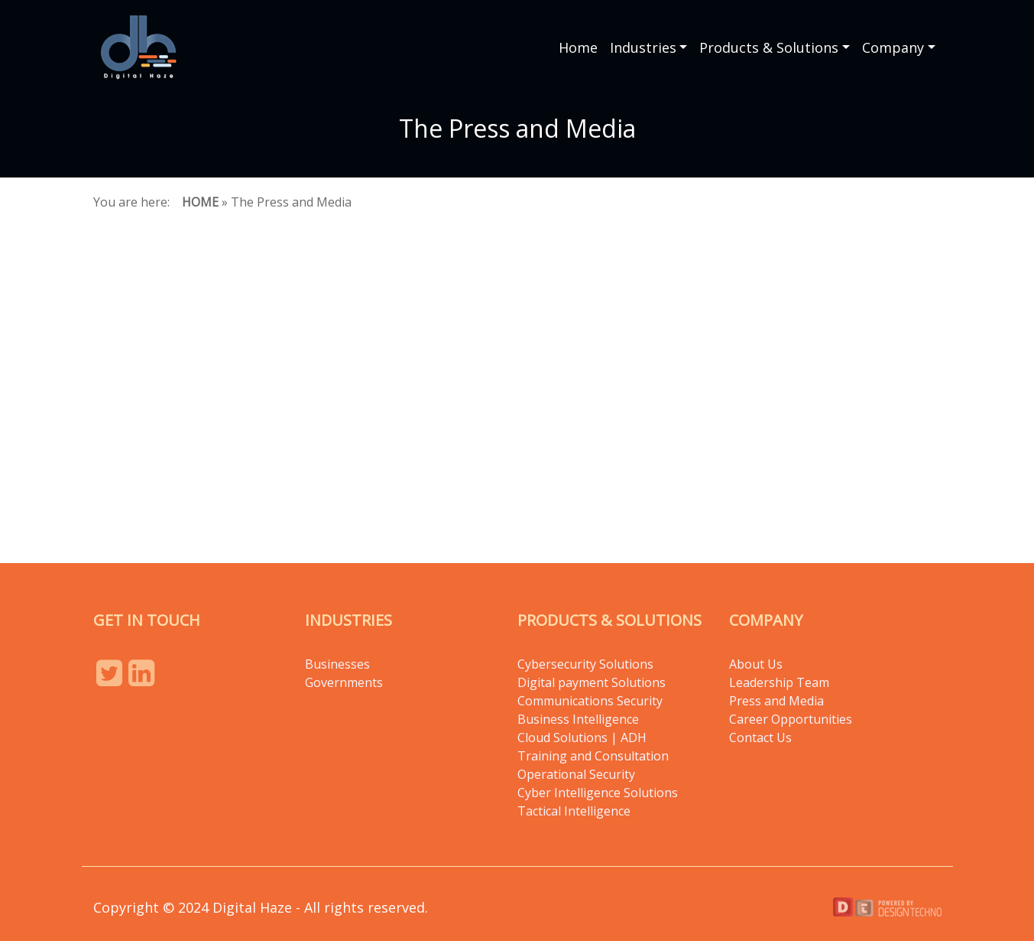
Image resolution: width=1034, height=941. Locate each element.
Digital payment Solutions (593, 682)
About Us (756, 664)
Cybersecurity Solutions (585, 664)
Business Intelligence (578, 719)
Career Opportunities (790, 719)
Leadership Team (779, 682)
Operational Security (576, 774)
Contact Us (760, 737)
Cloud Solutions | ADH (582, 737)
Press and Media (776, 700)
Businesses (337, 664)
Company (893, 47)
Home (578, 47)
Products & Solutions (768, 47)
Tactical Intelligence (573, 811)
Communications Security (590, 700)
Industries (643, 47)
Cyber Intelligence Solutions (597, 792)
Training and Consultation (593, 755)
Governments (344, 682)
